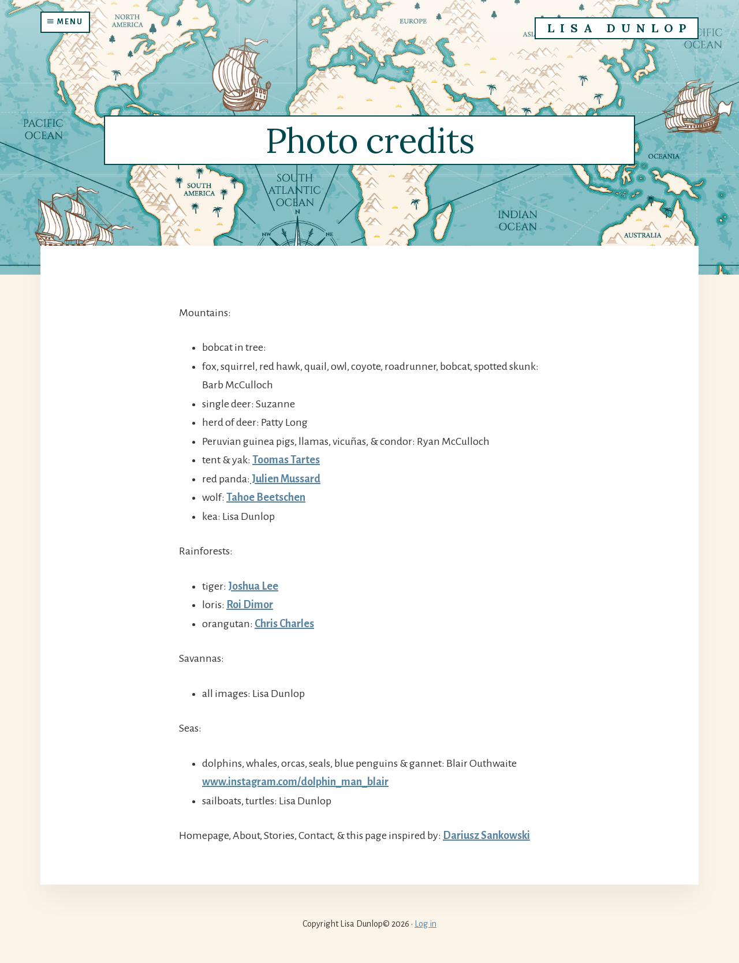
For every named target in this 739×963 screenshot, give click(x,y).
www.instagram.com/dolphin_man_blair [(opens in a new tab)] (295, 782)
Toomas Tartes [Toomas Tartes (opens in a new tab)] (286, 460)
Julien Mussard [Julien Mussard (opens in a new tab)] (285, 479)
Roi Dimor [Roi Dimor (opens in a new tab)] (249, 604)
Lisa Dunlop (619, 28)
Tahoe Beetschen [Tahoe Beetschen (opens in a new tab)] (265, 497)
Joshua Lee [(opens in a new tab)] (253, 586)
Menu (65, 22)
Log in (425, 923)
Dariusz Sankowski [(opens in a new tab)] (486, 835)
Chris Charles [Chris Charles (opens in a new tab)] (284, 623)
